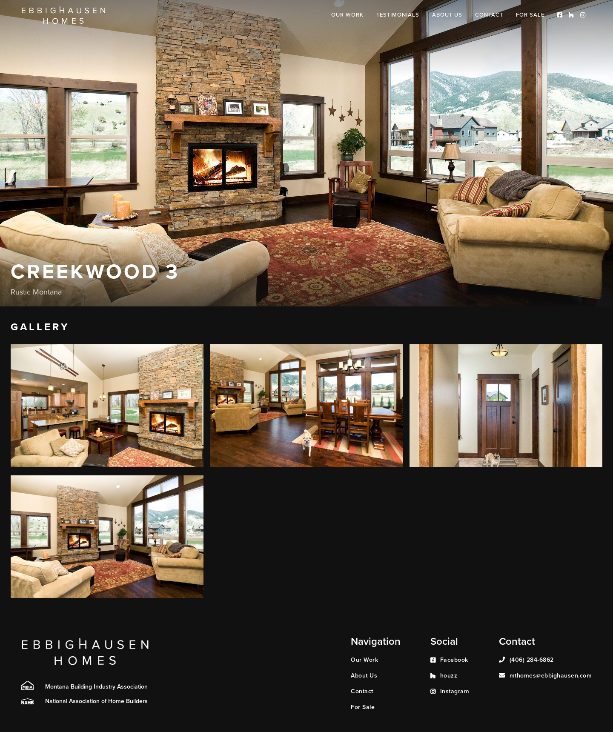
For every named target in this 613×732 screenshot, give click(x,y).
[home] (63, 15)
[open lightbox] (107, 405)
